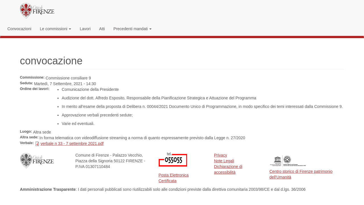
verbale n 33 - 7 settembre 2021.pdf (72, 143)
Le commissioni (55, 28)
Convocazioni (19, 28)
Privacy (220, 155)
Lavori (85, 28)
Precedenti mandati (132, 28)
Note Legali (224, 161)
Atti (102, 28)
